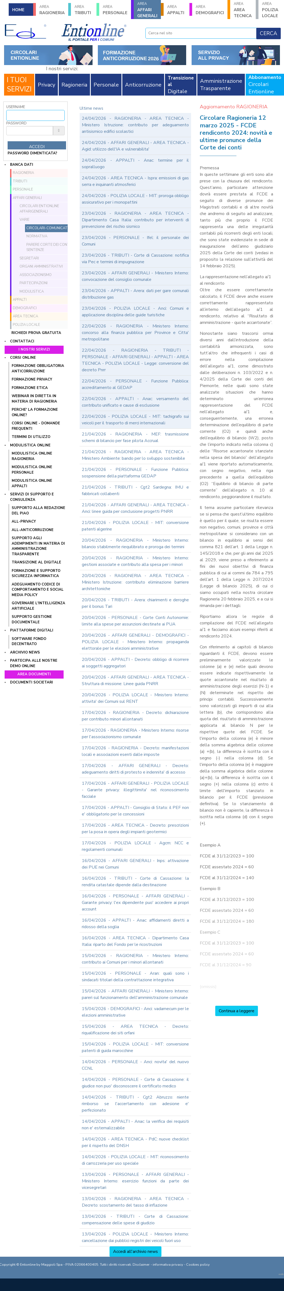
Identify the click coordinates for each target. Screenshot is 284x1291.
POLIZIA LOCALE (271, 10)
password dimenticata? (32, 153)
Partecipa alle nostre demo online (33, 663)
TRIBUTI (83, 10)
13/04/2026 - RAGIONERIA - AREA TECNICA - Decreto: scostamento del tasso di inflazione (135, 1202)
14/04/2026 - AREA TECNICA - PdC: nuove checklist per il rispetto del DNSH (135, 1142)
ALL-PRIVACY (24, 521)
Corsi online (23, 357)
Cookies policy (198, 1264)
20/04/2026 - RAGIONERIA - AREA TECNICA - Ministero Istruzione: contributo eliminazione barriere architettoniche (135, 582)
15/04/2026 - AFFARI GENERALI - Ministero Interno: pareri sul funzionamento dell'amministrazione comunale (135, 994)
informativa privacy (168, 1264)
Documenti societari (31, 682)
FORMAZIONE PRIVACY (32, 379)
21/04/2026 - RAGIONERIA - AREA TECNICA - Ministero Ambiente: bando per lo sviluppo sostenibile (135, 455)
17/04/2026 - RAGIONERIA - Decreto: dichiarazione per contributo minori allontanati (135, 716)
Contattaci (22, 341)
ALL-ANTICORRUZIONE (33, 530)
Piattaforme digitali (31, 630)
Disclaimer (141, 1264)
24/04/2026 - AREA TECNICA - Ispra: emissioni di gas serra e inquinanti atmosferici (135, 181)
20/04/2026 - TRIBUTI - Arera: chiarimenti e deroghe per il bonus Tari (135, 603)
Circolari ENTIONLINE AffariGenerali (39, 209)
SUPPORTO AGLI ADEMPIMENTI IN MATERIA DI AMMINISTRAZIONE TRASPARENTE (38, 546)
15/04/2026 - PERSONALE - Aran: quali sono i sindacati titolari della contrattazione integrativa (135, 976)
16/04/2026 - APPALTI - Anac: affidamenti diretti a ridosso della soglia (135, 923)
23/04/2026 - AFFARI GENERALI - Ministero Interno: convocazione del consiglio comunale (135, 276)
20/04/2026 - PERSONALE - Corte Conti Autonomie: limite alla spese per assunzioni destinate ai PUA (135, 621)
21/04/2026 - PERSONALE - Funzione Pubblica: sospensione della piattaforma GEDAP (135, 473)
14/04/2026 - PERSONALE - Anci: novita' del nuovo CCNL (135, 1065)
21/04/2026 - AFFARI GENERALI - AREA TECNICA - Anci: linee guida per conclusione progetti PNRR (135, 508)
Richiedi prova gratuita (36, 332)
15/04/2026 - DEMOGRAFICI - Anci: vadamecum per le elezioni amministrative (135, 1012)
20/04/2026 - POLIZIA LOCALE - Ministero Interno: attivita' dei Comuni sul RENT (135, 698)
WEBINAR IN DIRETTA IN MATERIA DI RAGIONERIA (34, 399)
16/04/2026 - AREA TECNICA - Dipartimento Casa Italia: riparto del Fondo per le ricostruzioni (135, 941)
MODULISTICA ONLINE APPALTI (32, 483)
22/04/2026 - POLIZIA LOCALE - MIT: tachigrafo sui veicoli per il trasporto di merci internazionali (135, 419)
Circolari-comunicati (47, 228)
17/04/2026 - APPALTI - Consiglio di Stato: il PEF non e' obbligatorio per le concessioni (135, 811)
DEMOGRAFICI (210, 10)
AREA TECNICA (243, 10)
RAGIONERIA (52, 10)
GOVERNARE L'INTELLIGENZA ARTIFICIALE (38, 606)
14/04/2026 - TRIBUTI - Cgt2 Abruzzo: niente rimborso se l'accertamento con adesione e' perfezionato (135, 1103)
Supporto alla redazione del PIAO (38, 510)
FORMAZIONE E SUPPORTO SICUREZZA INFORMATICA (36, 573)
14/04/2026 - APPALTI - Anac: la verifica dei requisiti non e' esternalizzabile (135, 1124)
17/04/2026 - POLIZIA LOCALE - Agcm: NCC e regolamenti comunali (135, 846)
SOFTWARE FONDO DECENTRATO (29, 641)
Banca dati (21, 164)
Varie (24, 219)
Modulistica (32, 291)
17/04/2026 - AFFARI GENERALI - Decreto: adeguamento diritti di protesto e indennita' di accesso (135, 769)
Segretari (29, 258)
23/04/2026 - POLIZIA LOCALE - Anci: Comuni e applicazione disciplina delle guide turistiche (135, 311)
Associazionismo (36, 274)
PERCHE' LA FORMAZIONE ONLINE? (35, 412)
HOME (18, 10)
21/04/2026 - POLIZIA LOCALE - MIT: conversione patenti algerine (135, 526)
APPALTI (176, 10)
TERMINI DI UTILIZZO (31, 436)
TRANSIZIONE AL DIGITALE (36, 562)
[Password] (29, 130)
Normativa (36, 236)
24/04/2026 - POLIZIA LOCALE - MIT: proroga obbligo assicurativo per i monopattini (135, 199)
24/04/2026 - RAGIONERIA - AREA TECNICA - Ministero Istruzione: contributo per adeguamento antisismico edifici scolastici (135, 124)
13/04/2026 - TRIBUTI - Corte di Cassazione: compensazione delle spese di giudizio (135, 1219)
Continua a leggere (236, 1011)
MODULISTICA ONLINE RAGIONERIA (32, 456)
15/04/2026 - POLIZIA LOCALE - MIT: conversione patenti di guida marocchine (135, 1047)
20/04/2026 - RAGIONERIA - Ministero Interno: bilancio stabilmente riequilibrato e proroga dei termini (135, 543)
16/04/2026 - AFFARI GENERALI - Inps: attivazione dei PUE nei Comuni (135, 864)
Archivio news (25, 652)
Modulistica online (30, 445)
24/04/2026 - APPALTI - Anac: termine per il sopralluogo (135, 163)
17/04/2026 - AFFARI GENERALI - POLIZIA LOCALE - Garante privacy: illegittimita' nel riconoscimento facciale (135, 789)
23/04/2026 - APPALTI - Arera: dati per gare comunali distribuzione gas (135, 294)
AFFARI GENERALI (147, 10)
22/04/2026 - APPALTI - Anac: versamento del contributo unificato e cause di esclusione (135, 402)
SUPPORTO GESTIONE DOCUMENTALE (32, 619)
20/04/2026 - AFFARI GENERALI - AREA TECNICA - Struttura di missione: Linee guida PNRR (135, 680)
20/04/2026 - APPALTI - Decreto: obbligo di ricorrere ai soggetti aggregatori (135, 663)
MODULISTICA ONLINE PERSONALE (32, 470)
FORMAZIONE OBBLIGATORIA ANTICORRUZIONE (38, 368)
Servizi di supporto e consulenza (32, 497)
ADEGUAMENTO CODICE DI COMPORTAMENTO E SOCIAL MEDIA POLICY (38, 589)
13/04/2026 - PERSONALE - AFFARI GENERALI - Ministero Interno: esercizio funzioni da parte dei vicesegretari (135, 1181)
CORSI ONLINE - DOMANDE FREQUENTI (36, 426)
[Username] (35, 115)
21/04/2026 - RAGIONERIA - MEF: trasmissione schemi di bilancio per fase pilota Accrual (135, 437)
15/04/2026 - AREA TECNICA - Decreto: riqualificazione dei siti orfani (135, 1029)
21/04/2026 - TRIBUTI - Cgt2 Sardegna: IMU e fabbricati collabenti (135, 490)
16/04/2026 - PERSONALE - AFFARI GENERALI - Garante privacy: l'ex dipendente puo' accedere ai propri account (135, 902)
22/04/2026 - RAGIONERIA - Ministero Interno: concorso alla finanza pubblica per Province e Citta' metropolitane (135, 332)
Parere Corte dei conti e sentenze (49, 247)
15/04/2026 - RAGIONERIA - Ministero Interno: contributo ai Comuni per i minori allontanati (135, 959)
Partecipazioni (34, 283)
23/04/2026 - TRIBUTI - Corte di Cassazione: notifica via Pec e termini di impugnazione (135, 258)
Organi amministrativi (41, 266)
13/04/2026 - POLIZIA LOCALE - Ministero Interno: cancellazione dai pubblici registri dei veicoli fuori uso (135, 1237)
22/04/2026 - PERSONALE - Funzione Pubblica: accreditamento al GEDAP (135, 384)
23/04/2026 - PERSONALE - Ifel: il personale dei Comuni (135, 241)
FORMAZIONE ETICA (30, 387)
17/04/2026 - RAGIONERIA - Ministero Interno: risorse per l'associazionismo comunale (135, 733)
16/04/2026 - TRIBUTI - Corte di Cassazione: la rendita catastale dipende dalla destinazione (135, 881)
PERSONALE (115, 10)
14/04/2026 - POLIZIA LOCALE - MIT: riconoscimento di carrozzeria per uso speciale (135, 1160)
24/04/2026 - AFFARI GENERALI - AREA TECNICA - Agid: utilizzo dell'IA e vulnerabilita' (135, 146)
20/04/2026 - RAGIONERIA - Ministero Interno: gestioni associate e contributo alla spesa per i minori (135, 561)
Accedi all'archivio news (135, 1252)
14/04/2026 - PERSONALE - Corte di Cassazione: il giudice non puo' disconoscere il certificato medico (135, 1083)
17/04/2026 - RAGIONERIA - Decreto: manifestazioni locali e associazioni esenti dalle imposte (135, 751)
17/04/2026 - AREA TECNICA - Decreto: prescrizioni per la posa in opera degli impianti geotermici (135, 828)
